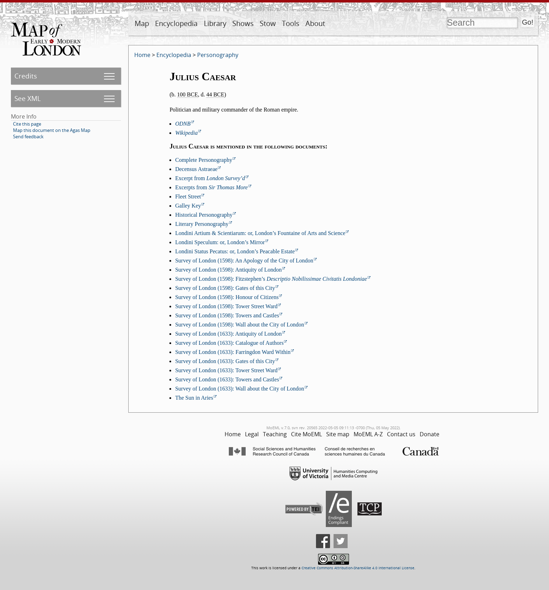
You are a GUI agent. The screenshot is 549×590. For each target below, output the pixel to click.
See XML (27, 98)
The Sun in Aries (194, 398)
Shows (243, 23)
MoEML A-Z (368, 434)
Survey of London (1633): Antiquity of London (228, 334)
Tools (290, 23)
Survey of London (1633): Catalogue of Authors (229, 343)
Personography (217, 55)
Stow (268, 23)
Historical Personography (203, 215)
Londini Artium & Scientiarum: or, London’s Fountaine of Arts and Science (260, 233)
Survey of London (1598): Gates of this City (225, 288)
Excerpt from (210, 178)
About (315, 23)
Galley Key (188, 206)
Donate (429, 434)
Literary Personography (201, 224)
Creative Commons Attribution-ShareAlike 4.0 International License (358, 568)
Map (142, 23)
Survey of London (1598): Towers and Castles (227, 315)
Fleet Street (188, 196)
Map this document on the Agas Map (51, 130)
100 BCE (187, 94)
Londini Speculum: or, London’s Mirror (220, 242)
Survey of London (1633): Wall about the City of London (239, 389)
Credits (25, 76)
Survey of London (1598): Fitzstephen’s (271, 279)
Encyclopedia (176, 23)
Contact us (401, 434)
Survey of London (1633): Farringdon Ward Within (232, 352)
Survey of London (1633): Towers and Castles (227, 379)
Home (142, 55)
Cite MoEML (306, 434)
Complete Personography (203, 160)
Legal (252, 434)
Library (215, 23)
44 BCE (215, 94)
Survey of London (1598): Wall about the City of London (239, 325)
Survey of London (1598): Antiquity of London (228, 270)
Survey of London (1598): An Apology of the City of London (244, 261)
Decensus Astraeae (196, 169)
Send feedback (28, 136)
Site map (337, 434)
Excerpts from (211, 187)
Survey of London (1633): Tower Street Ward (226, 370)
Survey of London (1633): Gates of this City (225, 361)
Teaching (275, 434)
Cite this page (27, 124)
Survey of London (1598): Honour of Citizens (226, 297)
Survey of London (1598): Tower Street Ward (226, 306)
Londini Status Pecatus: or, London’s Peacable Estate (235, 251)
